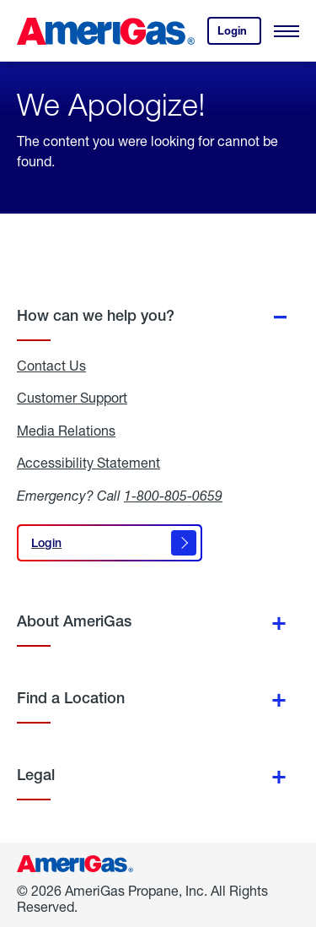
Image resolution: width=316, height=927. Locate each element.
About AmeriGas (74, 621)
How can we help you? (95, 315)
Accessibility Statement (88, 462)
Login (239, 34)
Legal (36, 774)
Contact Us (51, 365)
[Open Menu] (286, 31)
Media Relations (66, 430)
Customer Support (72, 397)
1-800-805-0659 (173, 495)
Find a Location (71, 698)
